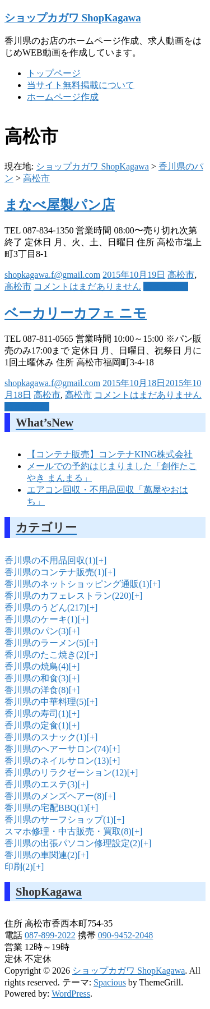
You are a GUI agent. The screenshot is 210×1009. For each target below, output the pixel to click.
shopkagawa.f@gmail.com (52, 274)
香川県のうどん (45, 607)
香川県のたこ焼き (45, 654)
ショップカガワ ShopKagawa (72, 18)
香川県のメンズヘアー (54, 796)
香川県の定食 (36, 725)
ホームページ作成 (63, 97)
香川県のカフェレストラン (68, 595)
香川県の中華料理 (45, 702)
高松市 (36, 178)
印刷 (18, 867)
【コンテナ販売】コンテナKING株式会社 (110, 454)
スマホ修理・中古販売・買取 (68, 831)
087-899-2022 (50, 935)
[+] (100, 560)
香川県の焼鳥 (36, 666)
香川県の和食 (36, 678)
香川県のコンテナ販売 (54, 572)
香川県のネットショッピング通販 (77, 584)
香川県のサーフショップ (59, 819)
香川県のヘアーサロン (56, 749)
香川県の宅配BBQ (45, 808)
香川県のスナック (45, 737)
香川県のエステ (41, 784)
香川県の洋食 (36, 690)
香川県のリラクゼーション (65, 772)
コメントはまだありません (87, 286)
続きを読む (165, 286)
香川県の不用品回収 (50, 560)
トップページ (54, 73)
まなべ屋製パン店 (59, 205)
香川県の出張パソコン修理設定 (72, 843)
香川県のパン (36, 631)
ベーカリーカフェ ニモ (75, 313)
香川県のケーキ (41, 619)
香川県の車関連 (41, 855)
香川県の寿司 (36, 713)
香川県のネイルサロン (56, 760)
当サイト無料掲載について (80, 85)
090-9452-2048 (125, 935)
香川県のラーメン (45, 643)
